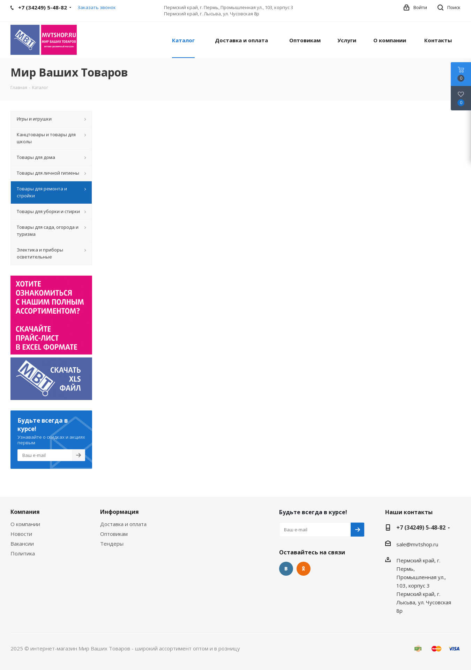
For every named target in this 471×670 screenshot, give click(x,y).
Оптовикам (114, 533)
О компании (25, 523)
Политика (22, 553)
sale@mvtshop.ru (417, 544)
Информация (119, 512)
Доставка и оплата (123, 523)
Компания (25, 512)
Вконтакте (286, 569)
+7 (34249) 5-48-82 (421, 527)
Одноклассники (304, 569)
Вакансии (22, 543)
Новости (21, 533)
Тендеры (112, 543)
